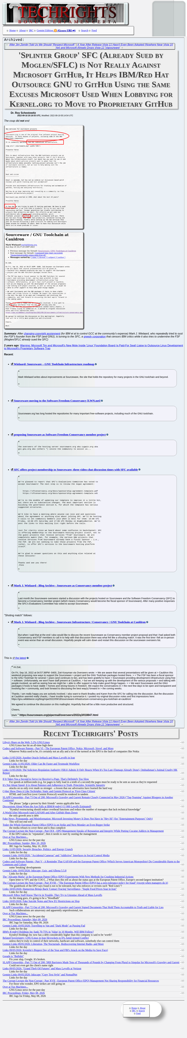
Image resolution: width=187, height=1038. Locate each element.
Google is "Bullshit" (13, 970)
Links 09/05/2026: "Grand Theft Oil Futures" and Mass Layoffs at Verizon (42, 982)
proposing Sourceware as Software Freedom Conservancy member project (60, 435)
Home (12, 30)
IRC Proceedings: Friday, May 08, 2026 (24, 1006)
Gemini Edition (45, 30)
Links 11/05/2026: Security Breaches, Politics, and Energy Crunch (38, 863)
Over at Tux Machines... (15, 850)
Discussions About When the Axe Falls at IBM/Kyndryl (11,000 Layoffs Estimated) (47, 820)
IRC (31, 30)
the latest (20, 671)
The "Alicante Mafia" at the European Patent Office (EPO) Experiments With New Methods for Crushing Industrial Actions (68, 890)
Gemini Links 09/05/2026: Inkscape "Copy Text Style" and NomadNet (40, 988)
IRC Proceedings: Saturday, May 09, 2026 (25, 933)
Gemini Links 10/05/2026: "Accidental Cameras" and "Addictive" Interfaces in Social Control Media (56, 869)
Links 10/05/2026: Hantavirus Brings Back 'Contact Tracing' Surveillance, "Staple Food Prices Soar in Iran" (60, 902)
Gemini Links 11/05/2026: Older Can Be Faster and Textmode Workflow (41, 777)
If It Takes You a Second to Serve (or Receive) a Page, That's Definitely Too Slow (46, 792)
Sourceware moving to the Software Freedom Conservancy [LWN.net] (57, 401)
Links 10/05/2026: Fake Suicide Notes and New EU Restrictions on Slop (41, 914)
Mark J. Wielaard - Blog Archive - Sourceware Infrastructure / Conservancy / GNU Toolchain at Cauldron (79, 635)
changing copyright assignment (42, 334)
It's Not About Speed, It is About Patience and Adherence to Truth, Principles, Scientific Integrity (54, 798)
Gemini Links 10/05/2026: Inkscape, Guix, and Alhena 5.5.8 (34, 884)
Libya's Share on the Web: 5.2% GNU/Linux (26, 756)
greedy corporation (95, 337)
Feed (94, 30)
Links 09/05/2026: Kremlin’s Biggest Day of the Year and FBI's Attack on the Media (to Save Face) (55, 963)
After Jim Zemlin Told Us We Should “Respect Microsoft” (42, 45)
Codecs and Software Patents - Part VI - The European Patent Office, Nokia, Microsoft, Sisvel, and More (58, 762)
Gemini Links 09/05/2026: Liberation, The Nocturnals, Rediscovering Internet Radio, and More (53, 957)
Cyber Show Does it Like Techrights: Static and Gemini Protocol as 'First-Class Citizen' (49, 805)
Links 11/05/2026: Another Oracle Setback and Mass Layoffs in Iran (39, 771)
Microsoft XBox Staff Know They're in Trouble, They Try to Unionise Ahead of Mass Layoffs (52, 908)
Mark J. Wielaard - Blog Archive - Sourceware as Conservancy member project (63, 599)
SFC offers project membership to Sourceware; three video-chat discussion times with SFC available (76, 471)
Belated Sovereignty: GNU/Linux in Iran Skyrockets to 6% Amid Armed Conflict (46, 951)
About (22, 30)
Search (84, 30)
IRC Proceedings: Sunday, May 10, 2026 (24, 856)
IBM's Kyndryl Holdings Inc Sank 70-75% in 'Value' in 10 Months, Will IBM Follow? (48, 945)
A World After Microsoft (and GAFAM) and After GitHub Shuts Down (40, 826)
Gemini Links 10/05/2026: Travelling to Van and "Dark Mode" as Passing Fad (44, 939)
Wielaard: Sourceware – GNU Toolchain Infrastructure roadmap (54, 365)
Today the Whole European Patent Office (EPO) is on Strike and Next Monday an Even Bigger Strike (56, 838)
